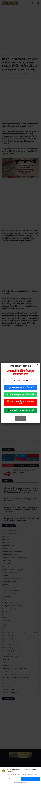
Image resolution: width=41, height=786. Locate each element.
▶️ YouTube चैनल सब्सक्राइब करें (20, 402)
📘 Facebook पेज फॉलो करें (20, 387)
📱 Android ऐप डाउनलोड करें (20, 410)
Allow (30, 779)
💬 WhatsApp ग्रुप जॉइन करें (20, 394)
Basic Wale (21, 381)
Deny (10, 779)
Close (20, 418)
